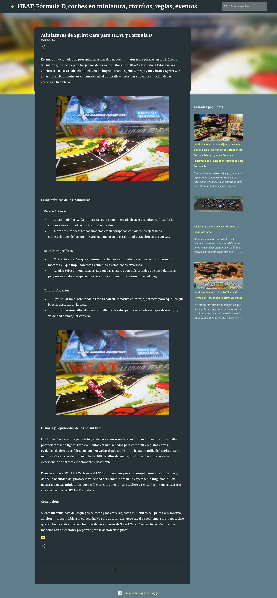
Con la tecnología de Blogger (139, 593)
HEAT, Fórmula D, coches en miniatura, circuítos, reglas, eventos (107, 6)
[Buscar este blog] (248, 6)
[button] (43, 47)
